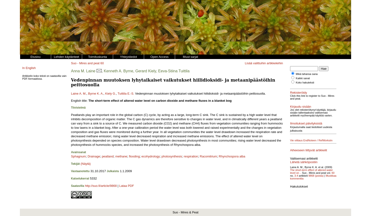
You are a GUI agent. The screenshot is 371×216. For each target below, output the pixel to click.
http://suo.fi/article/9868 (101, 186)
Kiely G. (110, 93)
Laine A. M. (78, 93)
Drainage (94, 156)
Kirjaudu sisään (300, 106)
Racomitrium (208, 156)
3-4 (296, 175)
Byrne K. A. (95, 93)
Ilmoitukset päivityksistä (306, 123)
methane (121, 156)
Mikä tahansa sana (307, 74)
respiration (191, 156)
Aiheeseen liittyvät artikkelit (308, 150)
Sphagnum (78, 156)
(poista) (319, 175)
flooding (134, 156)
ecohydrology (150, 156)
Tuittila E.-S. (126, 93)
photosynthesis (171, 156)
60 (102, 63)
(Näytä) (86, 163)
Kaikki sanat (303, 78)
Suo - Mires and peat (85, 63)
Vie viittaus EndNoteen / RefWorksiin (311, 140)
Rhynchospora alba (232, 156)
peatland (108, 156)
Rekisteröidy (298, 92)
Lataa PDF (126, 186)
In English (29, 68)
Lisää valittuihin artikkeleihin (264, 63)
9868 (311, 175)
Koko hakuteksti (305, 82)
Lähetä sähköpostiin (304, 162)
